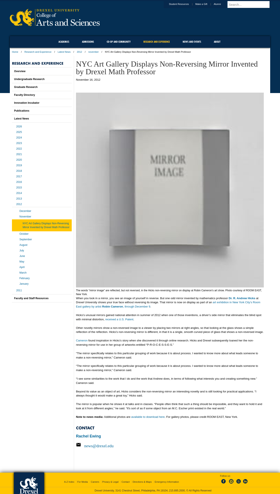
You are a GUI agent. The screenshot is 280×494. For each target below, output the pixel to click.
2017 (19, 176)
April (22, 267)
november (93, 52)
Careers (95, 482)
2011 (19, 290)
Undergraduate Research (29, 79)
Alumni (221, 4)
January (24, 283)
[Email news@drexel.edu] (170, 445)
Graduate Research (26, 87)
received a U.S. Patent (119, 319)
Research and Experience (38, 52)
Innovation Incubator (26, 102)
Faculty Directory (24, 94)
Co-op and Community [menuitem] (119, 41)
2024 (19, 137)
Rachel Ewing (88, 436)
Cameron (82, 340)
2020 (19, 159)
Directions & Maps (142, 482)
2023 (19, 143)
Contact (126, 482)
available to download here (148, 416)
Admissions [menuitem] (88, 41)
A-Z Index (69, 482)
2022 (19, 148)
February (24, 278)
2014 (19, 193)
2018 (19, 170)
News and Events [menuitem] (192, 41)
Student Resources (183, 4)
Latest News (64, 52)
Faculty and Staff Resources (31, 298)
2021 (19, 154)
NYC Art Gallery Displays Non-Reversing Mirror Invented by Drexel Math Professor (46, 225)
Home (15, 52)
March (22, 272)
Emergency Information (167, 482)
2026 (19, 126)
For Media (82, 482)
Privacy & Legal (110, 482)
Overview (19, 71)
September (25, 239)
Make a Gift (205, 4)
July (21, 250)
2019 (19, 165)
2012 (79, 52)
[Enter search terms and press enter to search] (251, 4)
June (22, 256)
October (24, 233)
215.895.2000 (177, 490)
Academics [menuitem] (63, 41)
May (21, 261)
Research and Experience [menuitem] (156, 41)
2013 (19, 198)
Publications (21, 110)
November (25, 216)
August (23, 244)
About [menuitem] (217, 41)
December (25, 211)
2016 (19, 182)
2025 (19, 132)
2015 (19, 187)
